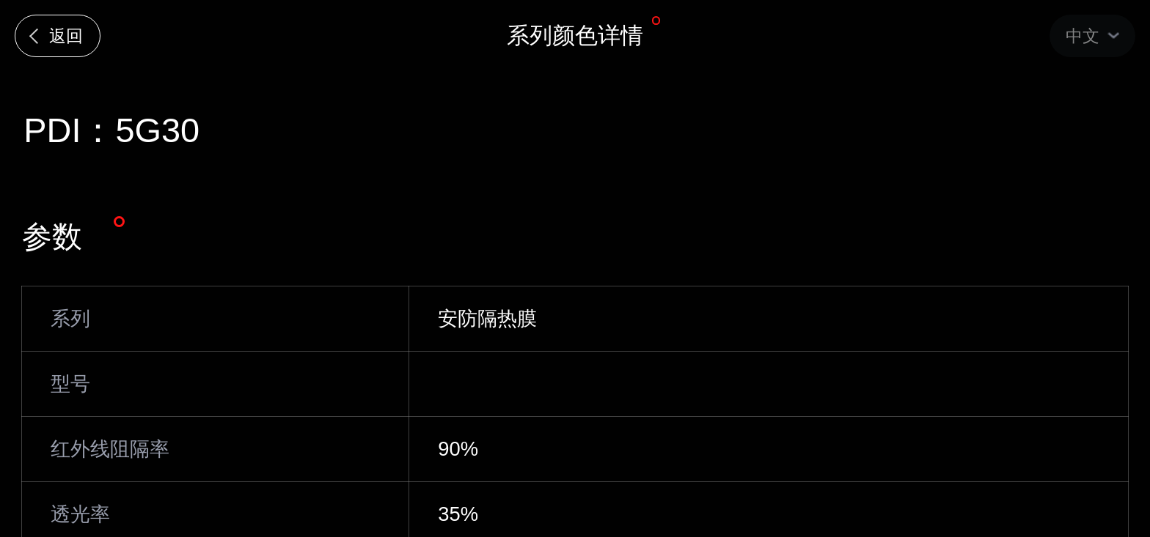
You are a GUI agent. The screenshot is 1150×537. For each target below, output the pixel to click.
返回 (66, 35)
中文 (1082, 35)
